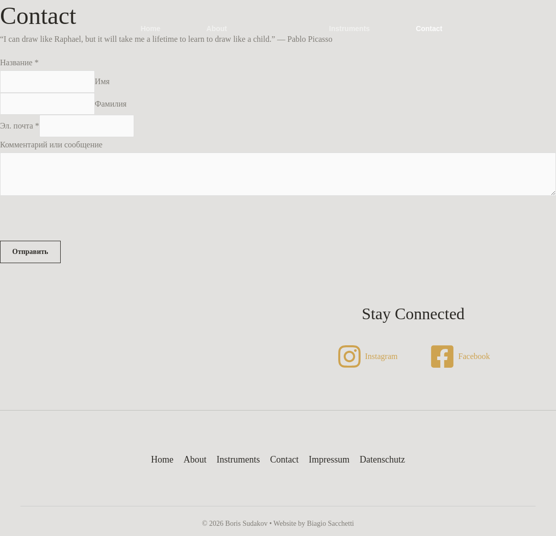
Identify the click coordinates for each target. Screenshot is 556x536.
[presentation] (77, 221)
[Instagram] (367, 357)
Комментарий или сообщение (51, 145)
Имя (102, 81)
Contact (429, 28)
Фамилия (111, 103)
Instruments (349, 28)
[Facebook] (459, 357)
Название (19, 62)
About (217, 28)
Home (151, 28)
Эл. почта (19, 126)
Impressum (328, 460)
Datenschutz (380, 460)
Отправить (30, 252)
